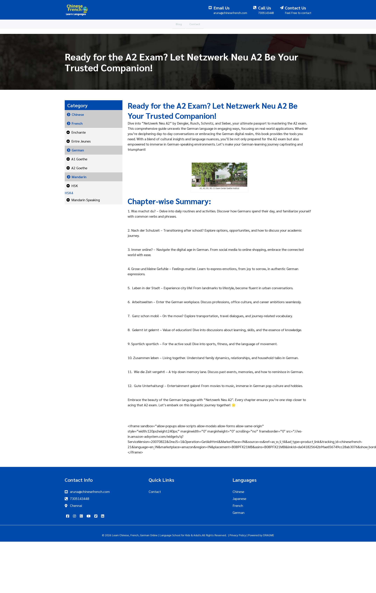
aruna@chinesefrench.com (90, 491)
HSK (74, 185)
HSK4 (69, 193)
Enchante (78, 132)
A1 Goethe (79, 159)
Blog (176, 26)
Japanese (239, 498)
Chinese (78, 114)
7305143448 (79, 498)
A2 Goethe (79, 168)
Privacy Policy (237, 535)
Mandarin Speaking (85, 200)
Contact (197, 26)
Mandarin (79, 176)
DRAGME (268, 535)
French (77, 123)
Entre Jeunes (81, 141)
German (78, 150)
